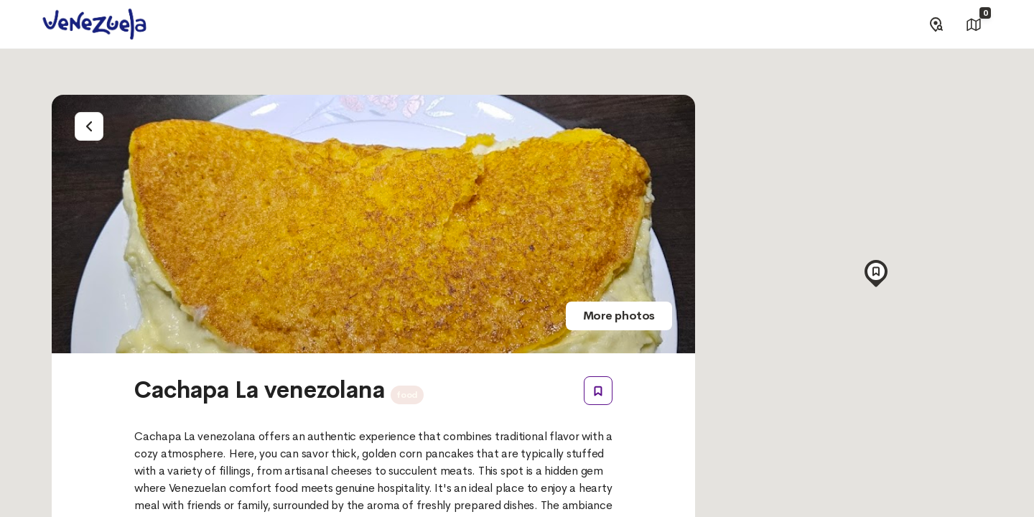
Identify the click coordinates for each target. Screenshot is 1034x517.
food (407, 395)
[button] (876, 269)
